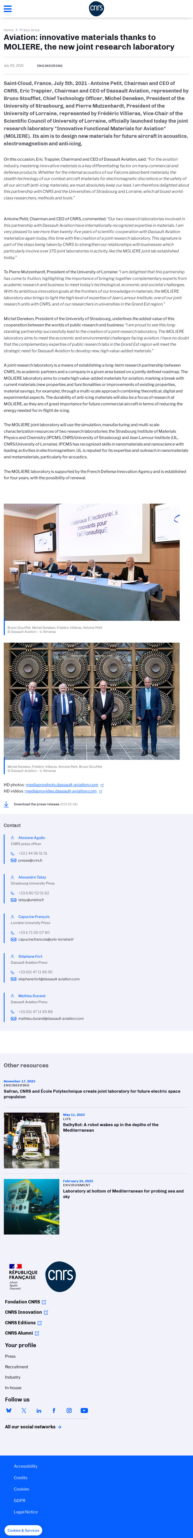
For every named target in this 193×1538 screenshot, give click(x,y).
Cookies (21, 1489)
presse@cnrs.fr (30, 860)
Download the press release (46, 804)
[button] (23, 1530)
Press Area (29, 30)
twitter (24, 1411)
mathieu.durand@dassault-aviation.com (51, 1018)
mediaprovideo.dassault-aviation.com (61, 791)
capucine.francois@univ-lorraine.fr (46, 939)
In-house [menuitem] (13, 1387)
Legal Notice (26, 1512)
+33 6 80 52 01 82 (33, 893)
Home (9, 30)
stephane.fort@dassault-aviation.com (49, 979)
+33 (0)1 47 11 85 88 (35, 1011)
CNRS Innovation (23, 1312)
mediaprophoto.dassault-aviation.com (62, 784)
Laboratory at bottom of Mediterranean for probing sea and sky (96, 1207)
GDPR (19, 1500)
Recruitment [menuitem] (16, 1367)
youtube (84, 1411)
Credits (20, 1477)
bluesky (9, 1411)
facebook (54, 1411)
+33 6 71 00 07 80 (34, 932)
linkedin (39, 1411)
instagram (69, 1411)
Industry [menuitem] (12, 1377)
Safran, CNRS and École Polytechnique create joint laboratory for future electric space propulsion (96, 1090)
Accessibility (25, 1466)
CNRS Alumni (19, 1333)
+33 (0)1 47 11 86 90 (35, 972)
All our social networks (25, 1427)
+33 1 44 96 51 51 (32, 853)
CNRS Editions (20, 1323)
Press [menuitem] (10, 1356)
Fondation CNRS (22, 1302)
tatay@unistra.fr (31, 900)
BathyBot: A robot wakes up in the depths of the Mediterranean (96, 1140)
